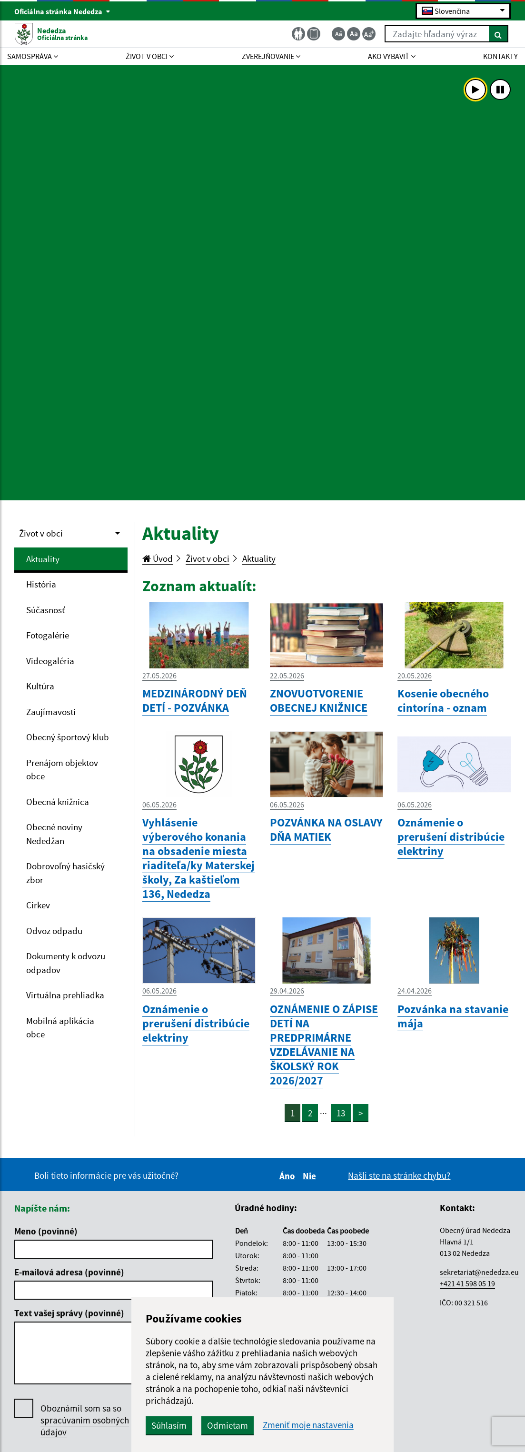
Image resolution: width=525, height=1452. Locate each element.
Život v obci (41, 533)
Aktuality (42, 559)
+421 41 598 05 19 (467, 1283)
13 (341, 1113)
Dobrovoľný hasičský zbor (65, 872)
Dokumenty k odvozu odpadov (65, 962)
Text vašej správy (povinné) (69, 1313)
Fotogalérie (47, 635)
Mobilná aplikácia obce (60, 1027)
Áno (288, 1176)
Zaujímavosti (51, 711)
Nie (311, 1176)
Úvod (157, 558)
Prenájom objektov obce (62, 769)
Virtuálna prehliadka (65, 995)
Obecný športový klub (67, 737)
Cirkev (38, 905)
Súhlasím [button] (169, 1425)
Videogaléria (50, 660)
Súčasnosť (45, 610)
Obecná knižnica (57, 801)
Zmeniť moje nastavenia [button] (308, 1425)
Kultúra (40, 686)
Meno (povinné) (46, 1231)
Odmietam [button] (227, 1425)
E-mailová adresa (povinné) (69, 1272)
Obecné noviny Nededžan (54, 833)
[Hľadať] (498, 33)
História (41, 584)
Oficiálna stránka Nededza (62, 11)
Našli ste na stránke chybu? (399, 1175)
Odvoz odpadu (54, 930)
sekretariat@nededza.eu (479, 1272)
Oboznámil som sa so (84, 1420)
